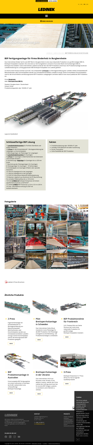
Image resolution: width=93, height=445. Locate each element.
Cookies (45, 443)
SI (78, 3)
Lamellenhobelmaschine (16, 145)
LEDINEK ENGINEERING (41, 1)
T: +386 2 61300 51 (39, 422)
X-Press (67, 371)
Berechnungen (46, 21)
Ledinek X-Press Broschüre (16, 281)
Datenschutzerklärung (54, 443)
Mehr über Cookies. (82, 436)
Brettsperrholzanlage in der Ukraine (46, 372)
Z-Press (10, 149)
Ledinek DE (49, 52)
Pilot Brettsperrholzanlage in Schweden (46, 321)
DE (84, 3)
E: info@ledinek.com (39, 423)
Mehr (11, 343)
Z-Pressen (45, 70)
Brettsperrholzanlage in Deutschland (76, 52)
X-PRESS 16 (15, 180)
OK (78, 439)
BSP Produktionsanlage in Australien (18, 374)
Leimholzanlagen (59, 52)
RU (87, 3)
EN (81, 3)
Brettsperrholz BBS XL (15, 81)
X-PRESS (15, 184)
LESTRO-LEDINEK (53, 1)
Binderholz (12, 79)
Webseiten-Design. (37, 443)
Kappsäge (20, 160)
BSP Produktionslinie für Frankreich (74, 319)
